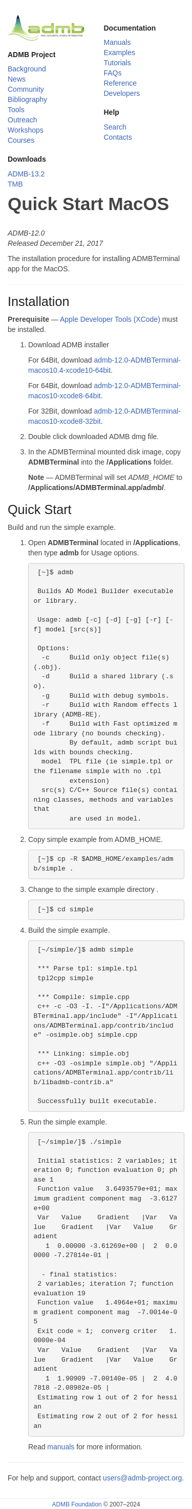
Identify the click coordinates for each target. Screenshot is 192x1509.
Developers (122, 93)
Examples (119, 52)
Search (115, 127)
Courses (21, 140)
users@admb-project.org (142, 1478)
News (17, 79)
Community (26, 89)
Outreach (22, 120)
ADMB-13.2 (26, 174)
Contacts (118, 137)
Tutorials (117, 63)
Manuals (117, 42)
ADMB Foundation (76, 1504)
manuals (60, 1447)
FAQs (113, 73)
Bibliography (27, 99)
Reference (120, 83)
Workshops (26, 130)
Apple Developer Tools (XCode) (110, 319)
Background (27, 69)
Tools (16, 110)
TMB (15, 184)
